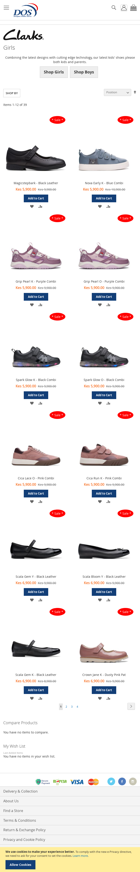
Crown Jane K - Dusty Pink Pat (104, 675)
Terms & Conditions (19, 820)
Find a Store (13, 810)
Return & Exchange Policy (24, 829)
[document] (71, 859)
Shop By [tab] (12, 93)
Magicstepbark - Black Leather (36, 183)
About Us (11, 801)
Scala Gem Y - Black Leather (36, 576)
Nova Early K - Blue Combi (104, 183)
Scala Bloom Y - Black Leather (104, 576)
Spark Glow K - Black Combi (36, 380)
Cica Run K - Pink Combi (104, 478)
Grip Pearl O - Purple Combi (104, 281)
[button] (31, 206)
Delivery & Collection (20, 791)
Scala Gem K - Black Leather (35, 675)
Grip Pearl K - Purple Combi (36, 281)
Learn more (80, 856)
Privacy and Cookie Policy (24, 839)
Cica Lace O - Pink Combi (36, 478)
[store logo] (25, 10)
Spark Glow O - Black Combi (104, 380)
